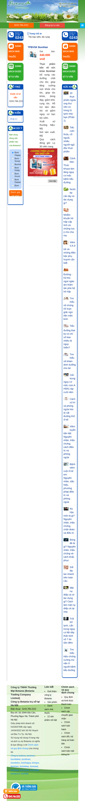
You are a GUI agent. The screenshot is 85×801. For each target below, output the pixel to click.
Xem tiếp (52, 181)
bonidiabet (16, 759)
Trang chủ (35, 33)
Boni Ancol (17, 175)
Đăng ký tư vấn (52, 25)
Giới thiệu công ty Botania (50, 695)
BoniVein (18, 164)
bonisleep (24, 766)
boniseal (34, 766)
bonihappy (26, 763)
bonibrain (26, 759)
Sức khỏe (69, 87)
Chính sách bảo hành (65, 725)
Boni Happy (18, 153)
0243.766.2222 (21, 25)
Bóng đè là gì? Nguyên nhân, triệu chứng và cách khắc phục (70, 550)
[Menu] (82, 25)
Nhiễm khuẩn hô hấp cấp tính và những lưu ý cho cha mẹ (69, 225)
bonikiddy (34, 770)
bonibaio (15, 770)
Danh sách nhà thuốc (48, 709)
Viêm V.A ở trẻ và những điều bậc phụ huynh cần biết (70, 252)
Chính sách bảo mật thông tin (67, 751)
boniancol (15, 773)
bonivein (15, 766)
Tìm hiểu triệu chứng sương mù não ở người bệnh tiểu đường (70, 660)
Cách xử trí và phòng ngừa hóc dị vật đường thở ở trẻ (69, 409)
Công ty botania (18, 756)
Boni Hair (17, 186)
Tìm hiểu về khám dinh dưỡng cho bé (70, 361)
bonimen (31, 756)
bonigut (35, 763)
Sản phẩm (52, 702)
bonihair (24, 773)
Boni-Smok (17, 159)
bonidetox (15, 763)
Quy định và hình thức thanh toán (67, 700)
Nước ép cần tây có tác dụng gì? (70, 196)
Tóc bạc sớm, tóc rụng (39, 37)
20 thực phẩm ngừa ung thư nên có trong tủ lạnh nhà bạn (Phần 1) (70, 107)
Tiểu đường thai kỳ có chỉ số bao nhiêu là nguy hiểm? (69, 337)
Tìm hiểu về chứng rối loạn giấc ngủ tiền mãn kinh (69, 308)
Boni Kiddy (17, 169)
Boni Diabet (18, 180)
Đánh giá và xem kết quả (15, 193)
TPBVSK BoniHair (38, 47)
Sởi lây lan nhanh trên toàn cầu (69, 574)
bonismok (24, 770)
